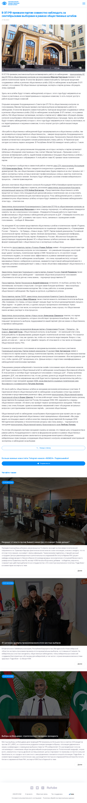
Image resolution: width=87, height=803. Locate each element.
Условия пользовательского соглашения (26, 798)
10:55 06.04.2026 (8, 676)
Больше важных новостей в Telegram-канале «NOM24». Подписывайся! (35, 458)
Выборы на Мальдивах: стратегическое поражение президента (30, 736)
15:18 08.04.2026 (8, 482)
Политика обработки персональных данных (58, 798)
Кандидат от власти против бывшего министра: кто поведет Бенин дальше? (36, 542)
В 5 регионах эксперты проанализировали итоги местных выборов (31, 643)
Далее (80, 571)
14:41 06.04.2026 (8, 583)
